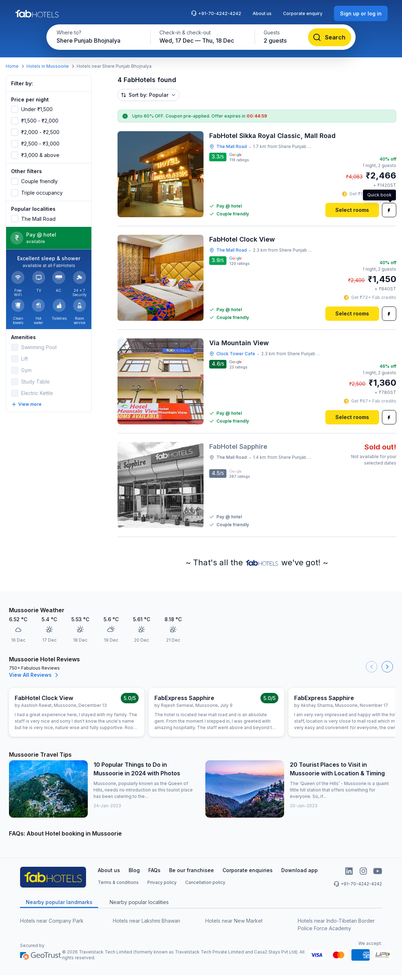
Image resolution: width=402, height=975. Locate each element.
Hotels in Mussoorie (48, 66)
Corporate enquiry (302, 13)
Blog (134, 870)
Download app (299, 870)
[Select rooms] (352, 210)
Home (12, 66)
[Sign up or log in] (361, 13)
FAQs (154, 870)
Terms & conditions (118, 882)
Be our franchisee (191, 870)
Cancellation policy (205, 882)
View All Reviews (34, 675)
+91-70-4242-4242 (216, 13)
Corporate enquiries (247, 870)
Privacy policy (162, 882)
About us (262, 13)
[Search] (329, 37)
